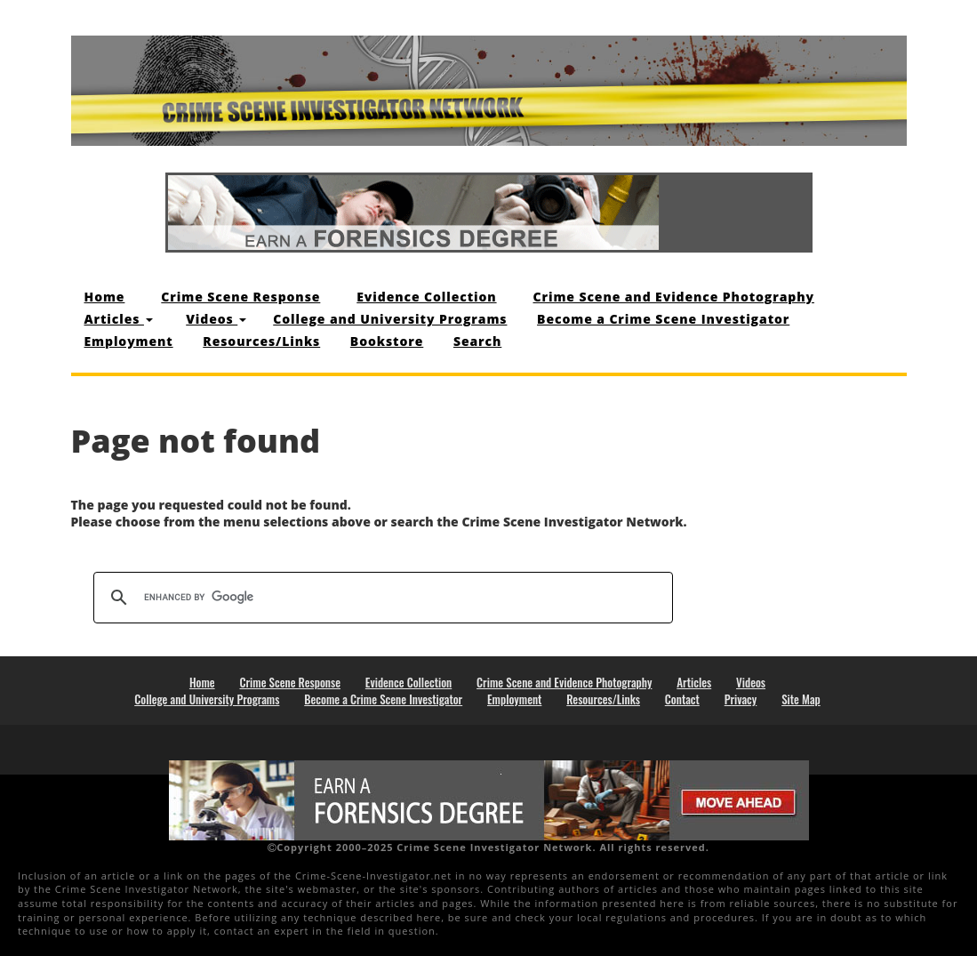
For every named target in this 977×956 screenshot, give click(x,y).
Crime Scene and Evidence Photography (673, 296)
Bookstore (386, 341)
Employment (128, 341)
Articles (118, 318)
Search (477, 341)
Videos (216, 318)
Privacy (741, 699)
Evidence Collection (426, 296)
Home (104, 296)
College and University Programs (390, 318)
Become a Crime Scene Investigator (663, 318)
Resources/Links (261, 341)
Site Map (801, 699)
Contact (682, 699)
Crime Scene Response (240, 296)
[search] (380, 597)
